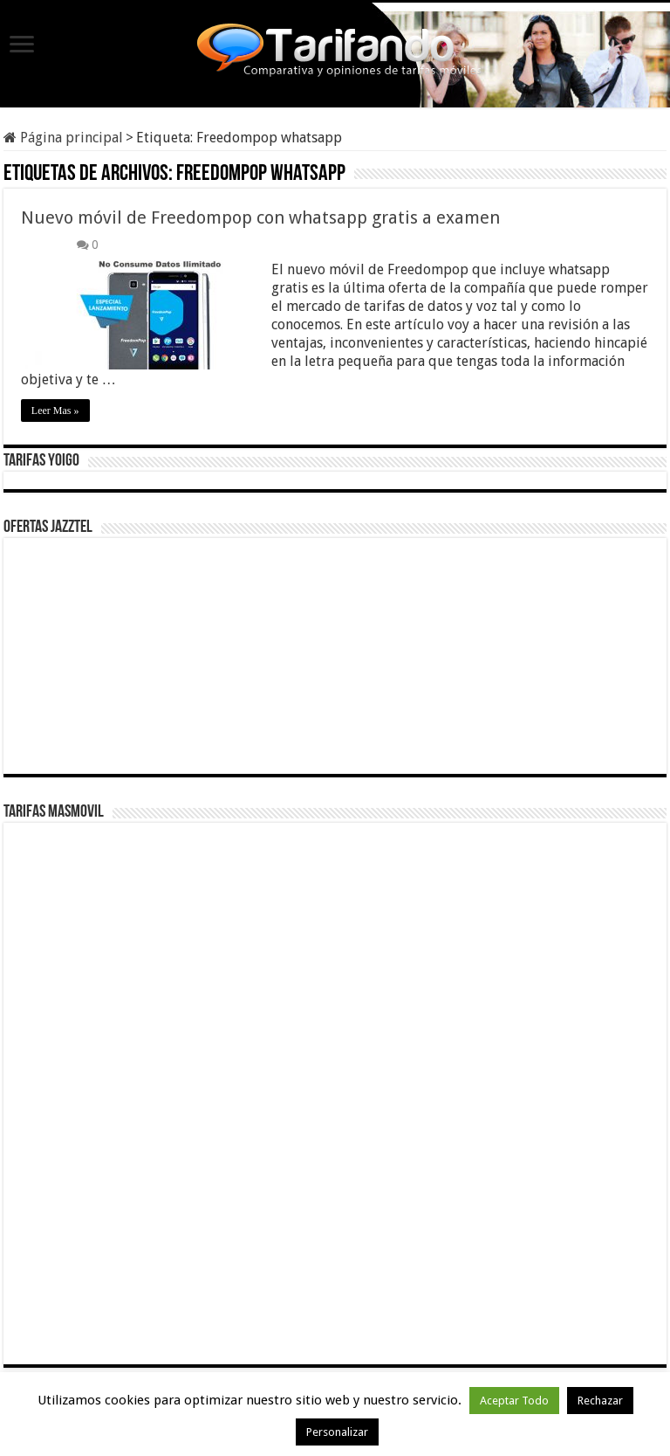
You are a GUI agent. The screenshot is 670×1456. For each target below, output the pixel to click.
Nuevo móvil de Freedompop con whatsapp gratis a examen (260, 217)
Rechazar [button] (600, 1400)
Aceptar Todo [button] (514, 1400)
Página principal (63, 137)
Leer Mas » (55, 410)
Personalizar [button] (337, 1432)
